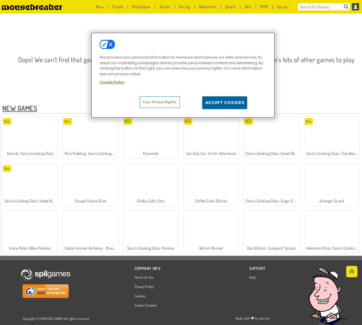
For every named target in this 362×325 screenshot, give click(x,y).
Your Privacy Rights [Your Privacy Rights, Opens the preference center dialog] (160, 102)
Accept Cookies (224, 102)
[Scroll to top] (351, 271)
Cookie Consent (146, 305)
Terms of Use (144, 278)
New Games (19, 108)
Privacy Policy (144, 287)
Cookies (140, 296)
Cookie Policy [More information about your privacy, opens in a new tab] (112, 82)
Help (252, 278)
